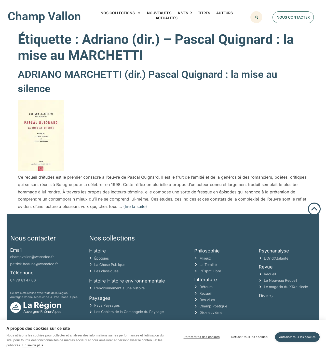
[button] (256, 17)
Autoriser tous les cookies (297, 337)
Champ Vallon (44, 16)
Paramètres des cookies (202, 337)
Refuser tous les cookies (249, 337)
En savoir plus (32, 345)
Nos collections (121, 13)
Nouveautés (159, 13)
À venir (185, 13)
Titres (204, 13)
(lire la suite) (135, 206)
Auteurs (224, 13)
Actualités (167, 18)
